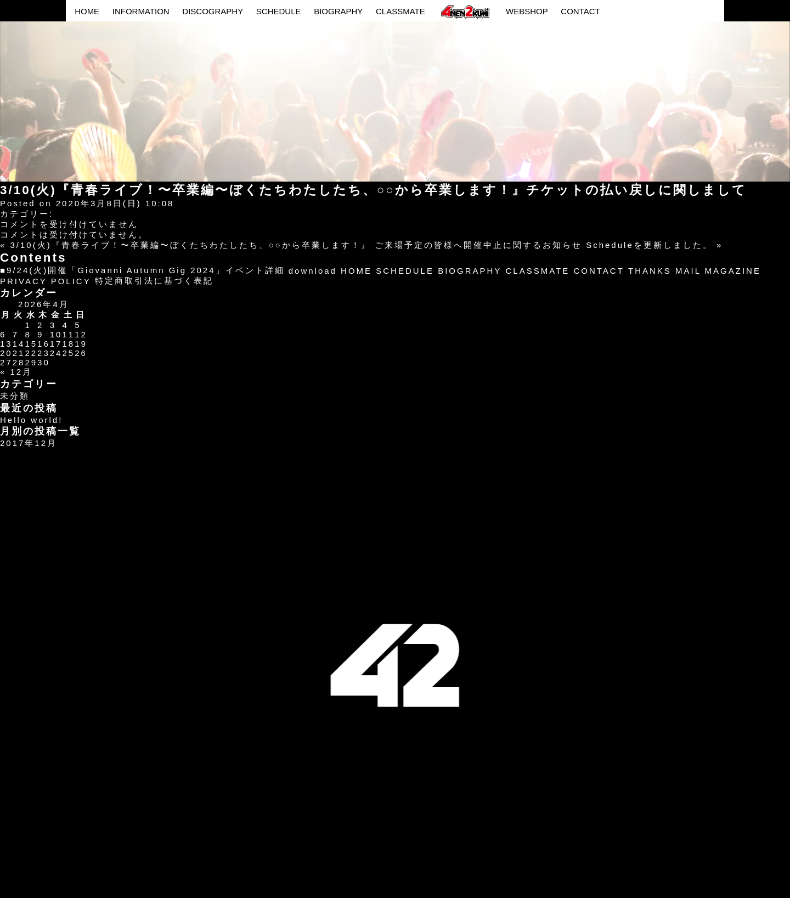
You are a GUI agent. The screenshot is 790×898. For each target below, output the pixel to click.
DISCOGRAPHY (212, 11)
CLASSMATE (400, 11)
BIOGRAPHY (338, 11)
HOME (87, 11)
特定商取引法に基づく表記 (154, 280)
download (313, 270)
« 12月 (16, 371)
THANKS (650, 270)
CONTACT (580, 11)
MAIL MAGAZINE (718, 270)
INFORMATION (141, 11)
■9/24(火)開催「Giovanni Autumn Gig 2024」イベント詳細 (142, 270)
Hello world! (31, 420)
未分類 (15, 395)
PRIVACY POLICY (45, 281)
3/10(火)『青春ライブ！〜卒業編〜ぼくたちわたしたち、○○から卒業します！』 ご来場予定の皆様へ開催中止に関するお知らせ (296, 245)
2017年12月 (28, 443)
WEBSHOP (527, 11)
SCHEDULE (278, 11)
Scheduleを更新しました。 (649, 245)
